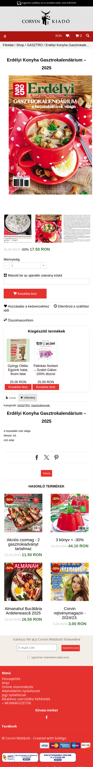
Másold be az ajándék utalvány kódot (33, 275)
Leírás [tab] (11, 397)
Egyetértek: (51, 657)
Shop (20, 45)
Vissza (46, 473)
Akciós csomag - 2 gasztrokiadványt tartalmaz (23, 544)
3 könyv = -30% (70, 540)
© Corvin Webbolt (16, 738)
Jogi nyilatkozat (14, 695)
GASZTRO (35, 45)
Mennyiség (12, 259)
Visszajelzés (11, 678)
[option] (47, 135)
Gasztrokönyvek (40, 405)
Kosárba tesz (25, 294)
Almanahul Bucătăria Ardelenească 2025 (23, 610)
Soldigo (60, 738)
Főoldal (8, 45)
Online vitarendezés (17, 687)
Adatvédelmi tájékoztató (56, 657)
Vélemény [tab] (28, 397)
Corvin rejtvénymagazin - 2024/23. (70, 613)
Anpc (6, 683)
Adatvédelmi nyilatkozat (21, 691)
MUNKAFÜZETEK (16, 703)
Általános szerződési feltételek (26, 699)
